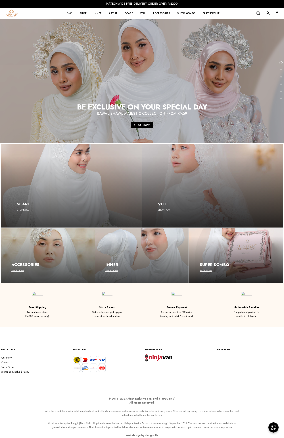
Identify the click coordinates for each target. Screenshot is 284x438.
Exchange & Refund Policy (15, 371)
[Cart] (277, 13)
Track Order (7, 367)
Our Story (6, 357)
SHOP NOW (142, 125)
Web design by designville (142, 435)
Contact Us (6, 362)
